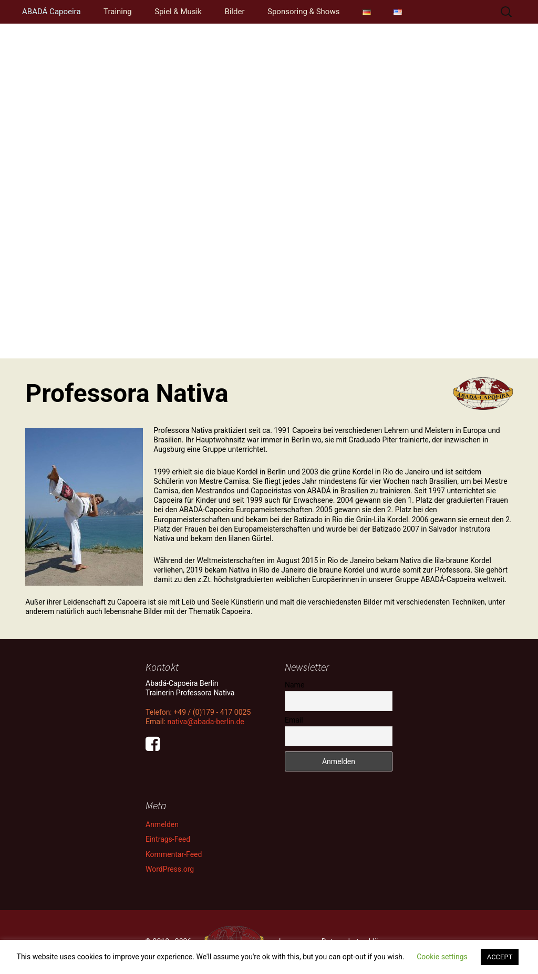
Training (118, 11)
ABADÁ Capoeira (51, 11)
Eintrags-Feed (168, 839)
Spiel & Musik (178, 11)
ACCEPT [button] (500, 957)
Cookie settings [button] (442, 956)
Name (294, 685)
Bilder (234, 11)
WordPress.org (170, 869)
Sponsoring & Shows (303, 11)
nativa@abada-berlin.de (206, 721)
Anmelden (162, 824)
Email (294, 720)
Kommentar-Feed (174, 854)
